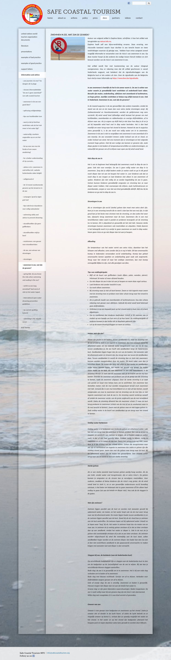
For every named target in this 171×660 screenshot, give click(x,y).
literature (24, 46)
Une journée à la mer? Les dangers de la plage (32, 82)
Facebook (129, 3)
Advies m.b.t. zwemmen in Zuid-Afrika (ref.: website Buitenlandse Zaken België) (32, 170)
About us (62, 18)
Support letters (27, 69)
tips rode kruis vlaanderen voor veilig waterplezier (32, 207)
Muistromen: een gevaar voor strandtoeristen (32, 242)
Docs (105, 18)
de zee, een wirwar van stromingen (31, 251)
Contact (139, 18)
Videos (128, 18)
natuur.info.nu (105, 41)
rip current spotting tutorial (30, 311)
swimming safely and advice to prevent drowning (32, 216)
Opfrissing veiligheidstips (32, 111)
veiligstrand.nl (28, 179)
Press (95, 18)
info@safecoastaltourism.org (58, 653)
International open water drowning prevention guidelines (32, 301)
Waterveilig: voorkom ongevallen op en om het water (31, 137)
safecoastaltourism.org (32, 14)
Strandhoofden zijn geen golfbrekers (32, 225)
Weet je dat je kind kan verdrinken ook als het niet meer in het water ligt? (32, 125)
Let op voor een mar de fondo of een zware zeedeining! (31, 149)
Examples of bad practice (30, 57)
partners (116, 18)
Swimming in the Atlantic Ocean (32, 320)
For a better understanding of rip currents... (33, 159)
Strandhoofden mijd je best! (31, 234)
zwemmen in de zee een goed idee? (32, 103)
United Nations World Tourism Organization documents (29, 37)
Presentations (26, 51)
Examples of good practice (31, 63)
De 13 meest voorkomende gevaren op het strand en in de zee (33, 188)
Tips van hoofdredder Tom (32, 116)
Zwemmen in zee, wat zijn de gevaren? (32, 266)
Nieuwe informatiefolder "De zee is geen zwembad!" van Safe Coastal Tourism (32, 93)
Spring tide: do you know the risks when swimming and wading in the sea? (32, 277)
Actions (74, 18)
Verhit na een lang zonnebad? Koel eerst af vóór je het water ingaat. (31, 289)
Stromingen (27, 259)
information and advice (30, 75)
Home (50, 18)
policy (85, 18)
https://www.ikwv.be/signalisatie (125, 78)
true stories (25, 327)
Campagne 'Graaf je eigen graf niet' (32, 198)
